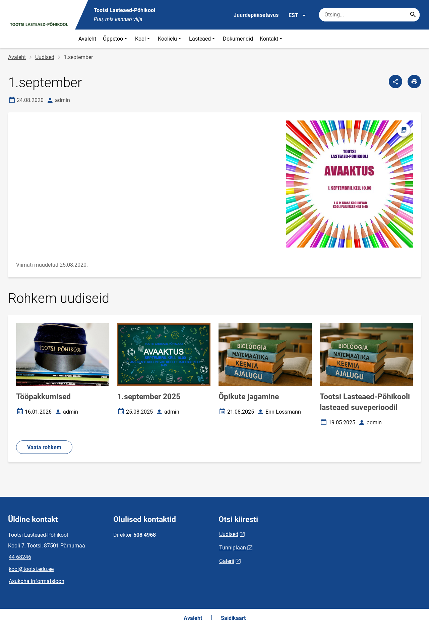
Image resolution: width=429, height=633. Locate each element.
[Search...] (413, 14)
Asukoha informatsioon (36, 581)
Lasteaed (202, 39)
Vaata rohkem (44, 447)
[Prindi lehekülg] (414, 81)
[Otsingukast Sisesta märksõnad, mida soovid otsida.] (369, 14)
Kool (143, 39)
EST (297, 15)
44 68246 (20, 557)
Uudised (44, 57)
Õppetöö (115, 39)
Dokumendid (238, 39)
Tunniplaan (232, 547)
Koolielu (170, 39)
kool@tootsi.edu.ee (31, 569)
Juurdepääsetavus (256, 15)
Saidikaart (233, 618)
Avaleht (87, 39)
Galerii (226, 561)
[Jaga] (395, 81)
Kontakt (272, 39)
